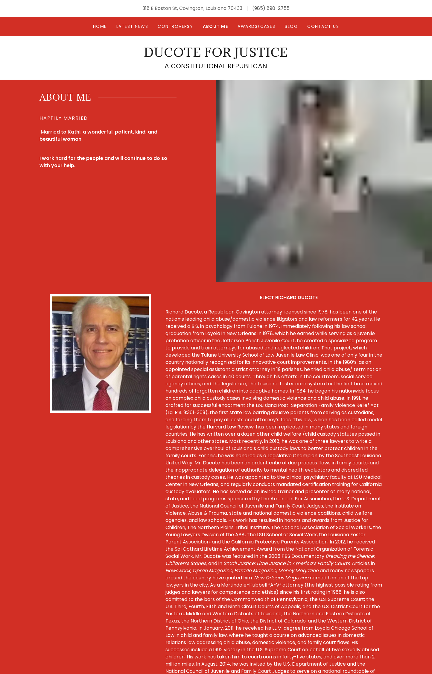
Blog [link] (291, 26)
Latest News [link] (132, 26)
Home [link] (100, 26)
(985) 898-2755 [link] (271, 8)
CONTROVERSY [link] (175, 26)
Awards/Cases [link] (256, 26)
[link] (216, 55)
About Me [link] (215, 26)
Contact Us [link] (323, 26)
